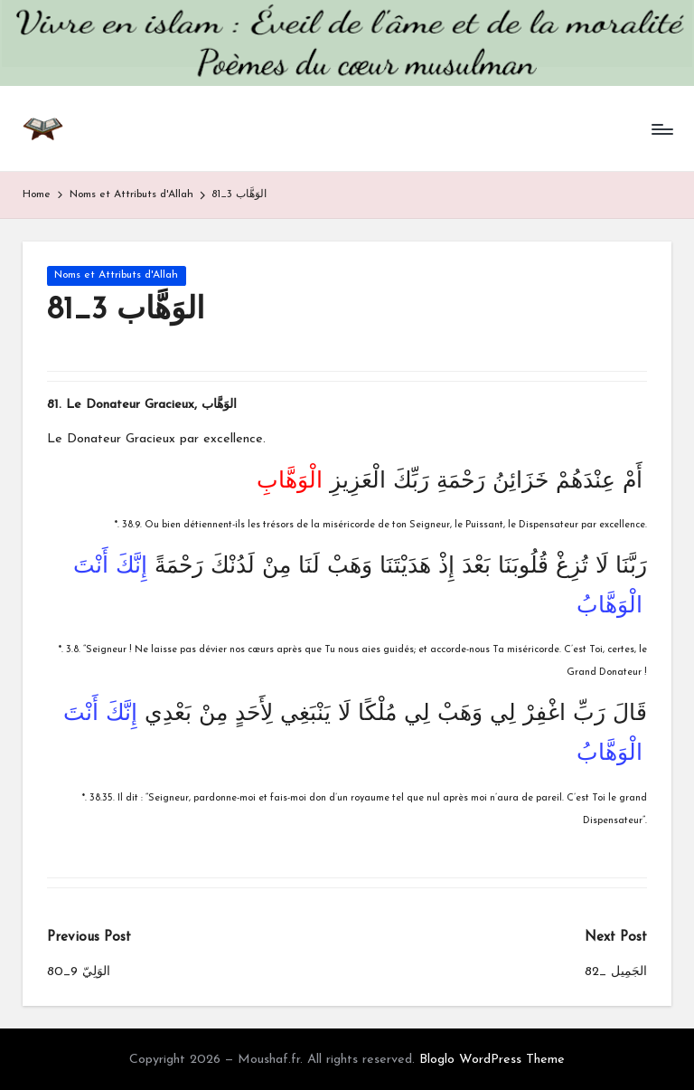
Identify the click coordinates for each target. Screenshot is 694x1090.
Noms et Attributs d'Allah (116, 275)
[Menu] (661, 129)
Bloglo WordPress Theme (492, 1059)
